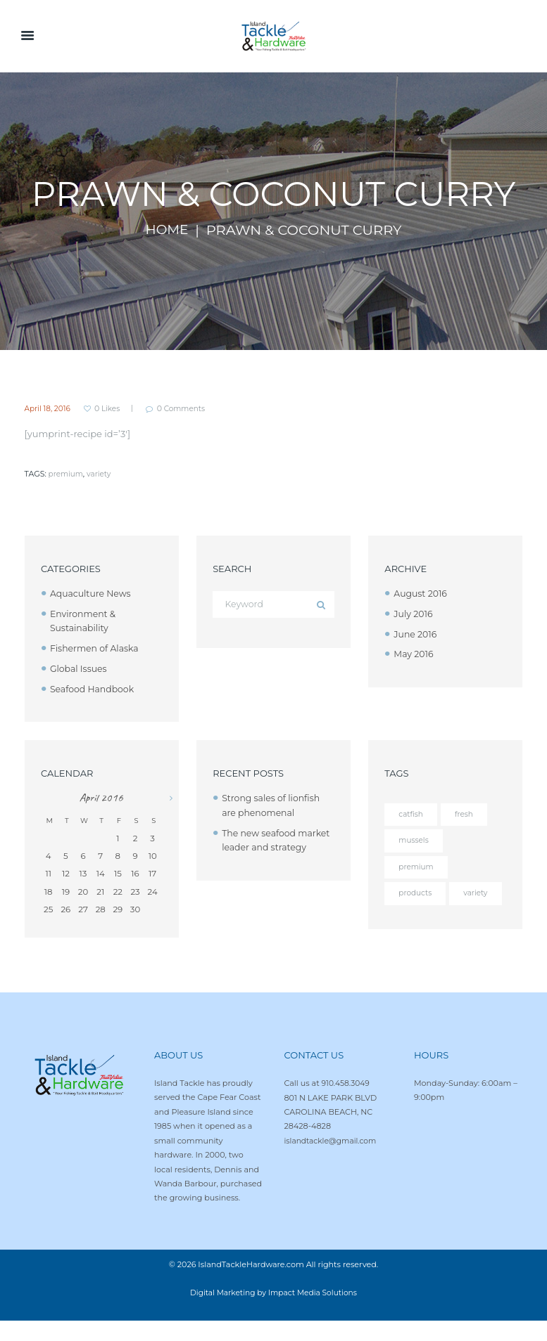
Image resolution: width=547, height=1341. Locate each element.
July (414, 613)
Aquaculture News (92, 593)
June (416, 634)
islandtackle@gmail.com (332, 1161)
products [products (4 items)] (416, 895)
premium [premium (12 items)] (416, 869)
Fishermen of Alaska (96, 648)
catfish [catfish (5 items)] (411, 815)
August (421, 593)
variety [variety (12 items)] (411, 922)
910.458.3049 (347, 1103)
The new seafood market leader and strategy (264, 847)
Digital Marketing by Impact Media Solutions (273, 1314)
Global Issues (80, 668)
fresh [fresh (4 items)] (465, 815)
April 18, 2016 (49, 408)
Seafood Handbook (94, 688)
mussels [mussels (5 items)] (414, 841)
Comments (188, 409)
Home (166, 230)
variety (101, 474)
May (414, 654)
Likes (111, 409)
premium (67, 474)
